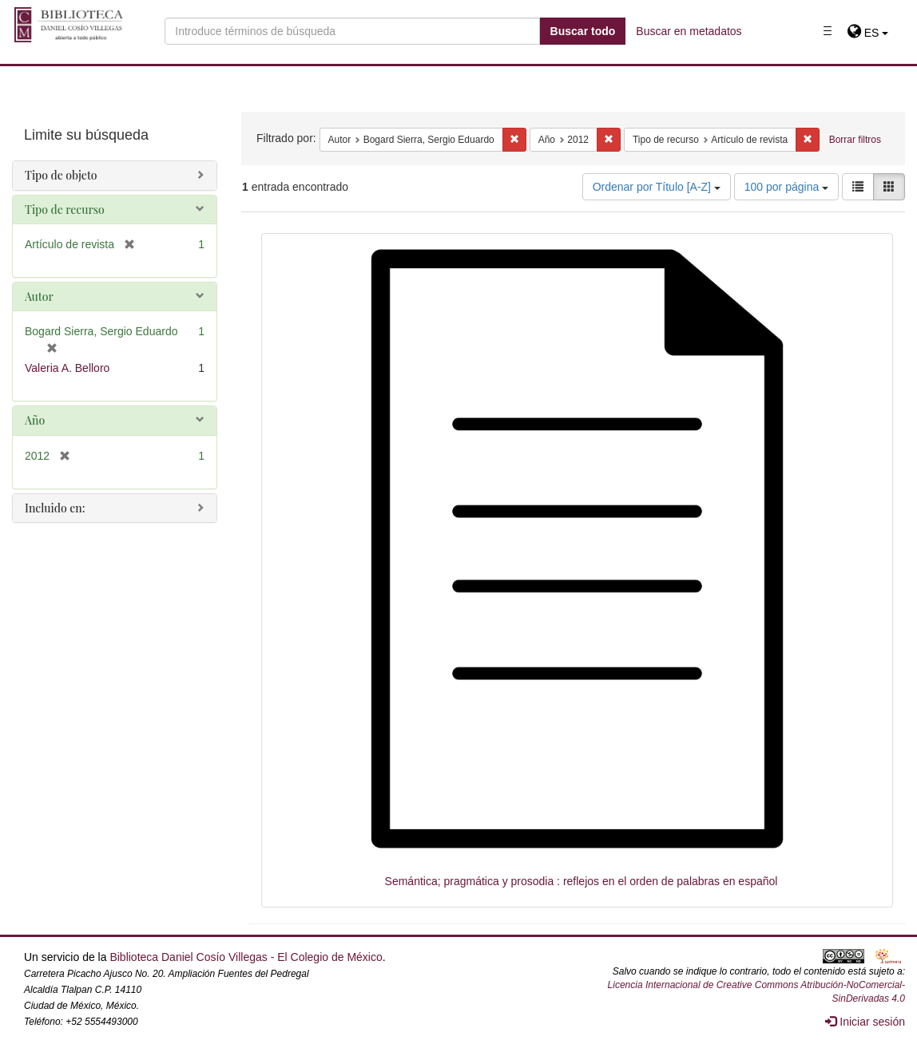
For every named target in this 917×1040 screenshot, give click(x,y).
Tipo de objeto (61, 175)
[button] (868, 33)
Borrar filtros (855, 139)
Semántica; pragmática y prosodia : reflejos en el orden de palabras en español (581, 881)
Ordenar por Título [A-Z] (656, 186)
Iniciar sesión (865, 1021)
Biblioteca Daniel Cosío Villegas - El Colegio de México (245, 957)
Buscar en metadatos (688, 31)
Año (35, 420)
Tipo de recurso (65, 209)
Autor (39, 296)
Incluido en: (55, 508)
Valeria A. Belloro (67, 368)
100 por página (786, 186)
